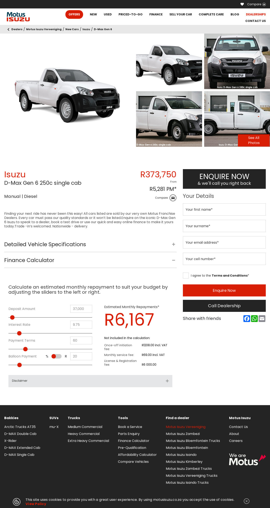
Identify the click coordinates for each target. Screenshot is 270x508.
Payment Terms (21, 340)
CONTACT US (255, 21)
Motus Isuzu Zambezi (183, 433)
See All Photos (254, 140)
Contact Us (238, 426)
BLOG (235, 14)
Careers (236, 440)
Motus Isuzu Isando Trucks (187, 482)
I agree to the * (216, 275)
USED (108, 14)
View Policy (36, 503)
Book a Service (130, 426)
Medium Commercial (85, 426)
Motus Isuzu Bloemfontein (187, 447)
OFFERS (74, 14)
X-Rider (10, 440)
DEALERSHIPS (256, 14)
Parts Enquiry (129, 433)
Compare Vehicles (133, 461)
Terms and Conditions (230, 275)
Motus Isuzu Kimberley (184, 461)
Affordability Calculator (137, 454)
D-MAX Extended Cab (22, 447)
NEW (93, 14)
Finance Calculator (133, 440)
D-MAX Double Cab (20, 433)
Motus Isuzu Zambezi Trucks (189, 468)
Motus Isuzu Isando (181, 454)
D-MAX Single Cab (19, 454)
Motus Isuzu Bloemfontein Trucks (193, 440)
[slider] (18, 317)
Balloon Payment (22, 356)
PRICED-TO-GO (131, 14)
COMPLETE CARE (211, 14)
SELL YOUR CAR (180, 14)
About (234, 433)
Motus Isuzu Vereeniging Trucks (191, 475)
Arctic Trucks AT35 (20, 426)
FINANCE (156, 14)
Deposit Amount (21, 309)
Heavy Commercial (84, 433)
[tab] (90, 247)
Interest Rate (19, 325)
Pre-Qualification (132, 447)
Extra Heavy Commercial (88, 440)
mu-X (54, 426)
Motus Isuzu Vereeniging (185, 426)
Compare (256, 4)
